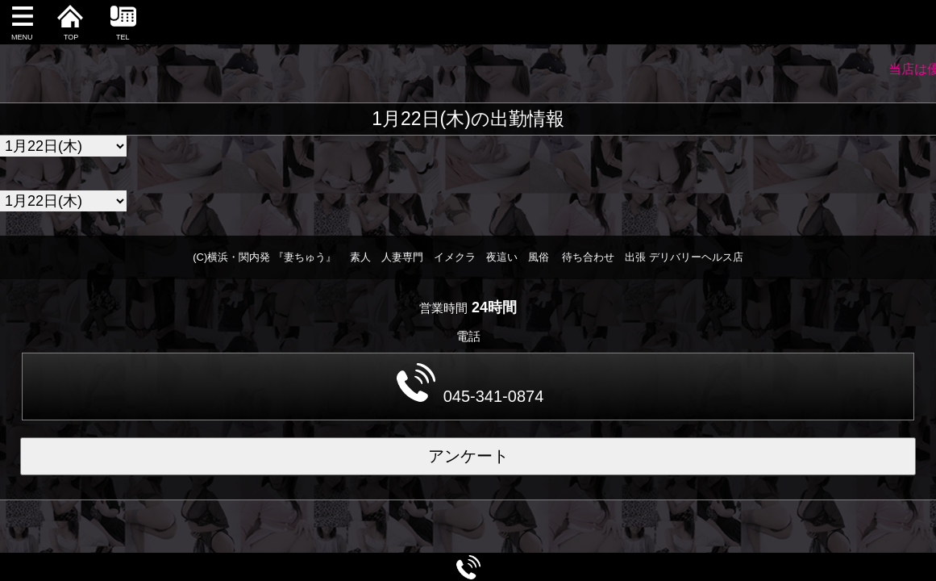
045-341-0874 (470, 384)
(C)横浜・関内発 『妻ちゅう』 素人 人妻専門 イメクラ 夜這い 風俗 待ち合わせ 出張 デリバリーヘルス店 (468, 257)
